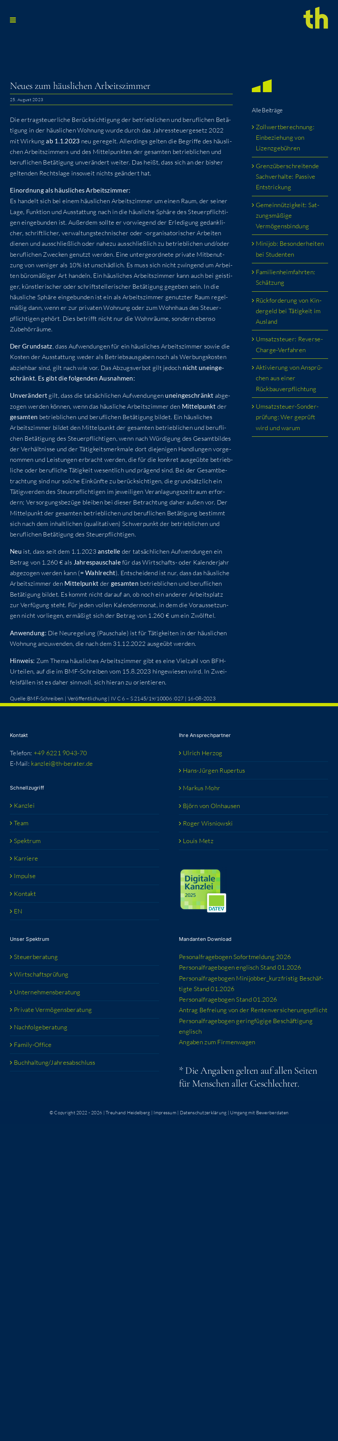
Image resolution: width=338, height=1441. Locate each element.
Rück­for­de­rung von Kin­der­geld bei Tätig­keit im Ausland (288, 311)
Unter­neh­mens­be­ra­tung (47, 992)
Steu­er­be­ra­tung (36, 957)
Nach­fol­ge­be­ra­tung (40, 1027)
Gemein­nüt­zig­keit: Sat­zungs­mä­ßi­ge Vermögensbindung (287, 215)
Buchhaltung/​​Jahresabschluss (54, 1062)
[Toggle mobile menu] (13, 20)
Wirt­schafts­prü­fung (41, 974)
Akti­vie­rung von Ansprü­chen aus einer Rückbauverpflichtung (289, 378)
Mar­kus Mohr (201, 788)
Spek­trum (27, 841)
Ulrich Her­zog (202, 753)
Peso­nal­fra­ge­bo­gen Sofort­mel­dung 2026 (235, 957)
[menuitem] (85, 911)
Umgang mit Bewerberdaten (259, 1112)
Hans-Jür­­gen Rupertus (214, 770)
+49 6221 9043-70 (60, 753)
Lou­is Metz (198, 841)
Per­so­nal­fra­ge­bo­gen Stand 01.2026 (228, 999)
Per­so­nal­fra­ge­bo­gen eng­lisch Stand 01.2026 (240, 967)
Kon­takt (25, 894)
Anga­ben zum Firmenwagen (217, 1042)
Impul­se (25, 876)
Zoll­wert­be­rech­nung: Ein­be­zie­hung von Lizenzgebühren (285, 137)
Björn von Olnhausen (211, 806)
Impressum (164, 1112)
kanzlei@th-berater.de (62, 763)
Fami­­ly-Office (33, 1045)
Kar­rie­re (26, 858)
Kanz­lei (24, 805)
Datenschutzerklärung (203, 1112)
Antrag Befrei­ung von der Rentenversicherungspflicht (253, 1010)
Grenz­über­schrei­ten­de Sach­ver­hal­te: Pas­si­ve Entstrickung (287, 176)
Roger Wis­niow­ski (208, 823)
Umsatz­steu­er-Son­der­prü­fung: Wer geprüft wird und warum (287, 417)
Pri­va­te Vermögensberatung (53, 1010)
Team (21, 823)
